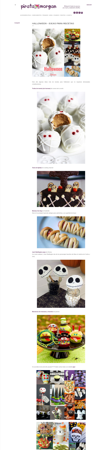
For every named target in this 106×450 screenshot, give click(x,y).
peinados (45, 15)
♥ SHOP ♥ (69, 15)
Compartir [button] (17, 23)
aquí (74, 367)
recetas (63, 15)
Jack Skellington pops (39, 252)
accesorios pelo (25, 15)
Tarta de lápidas (37, 167)
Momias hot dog (37, 211)
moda (51, 15)
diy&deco (56, 15)
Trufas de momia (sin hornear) (41, 88)
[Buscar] (89, 5)
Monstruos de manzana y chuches (42, 311)
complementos (37, 15)
